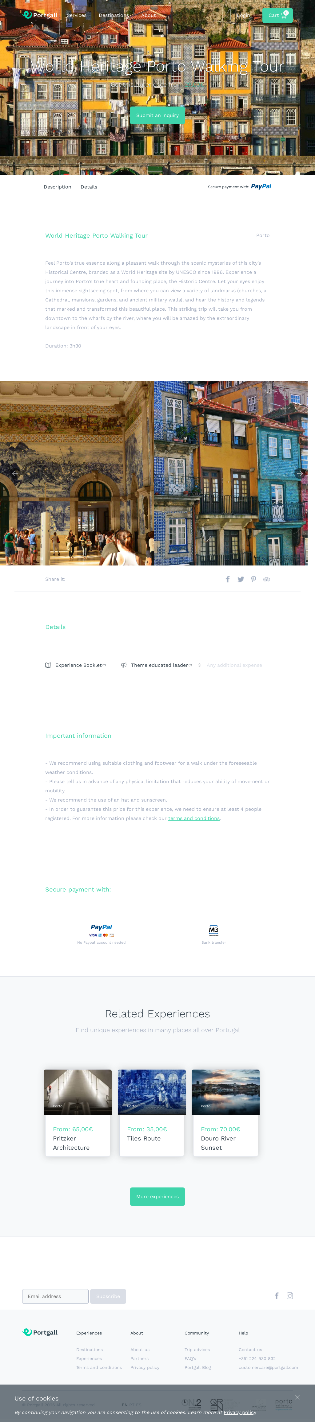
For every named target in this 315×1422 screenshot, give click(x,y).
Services (76, 15)
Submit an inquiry (157, 115)
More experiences (157, 1199)
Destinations (114, 15)
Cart (278, 14)
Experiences (89, 1361)
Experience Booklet (78, 665)
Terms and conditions (99, 1370)
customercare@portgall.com (268, 1370)
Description (57, 187)
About (148, 15)
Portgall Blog (198, 1370)
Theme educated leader (159, 665)
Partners (139, 1361)
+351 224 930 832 (257, 1361)
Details (89, 187)
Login (243, 15)
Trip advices (197, 1352)
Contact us (250, 1352)
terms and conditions (194, 818)
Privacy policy (144, 1370)
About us (140, 1352)
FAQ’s (190, 1361)
